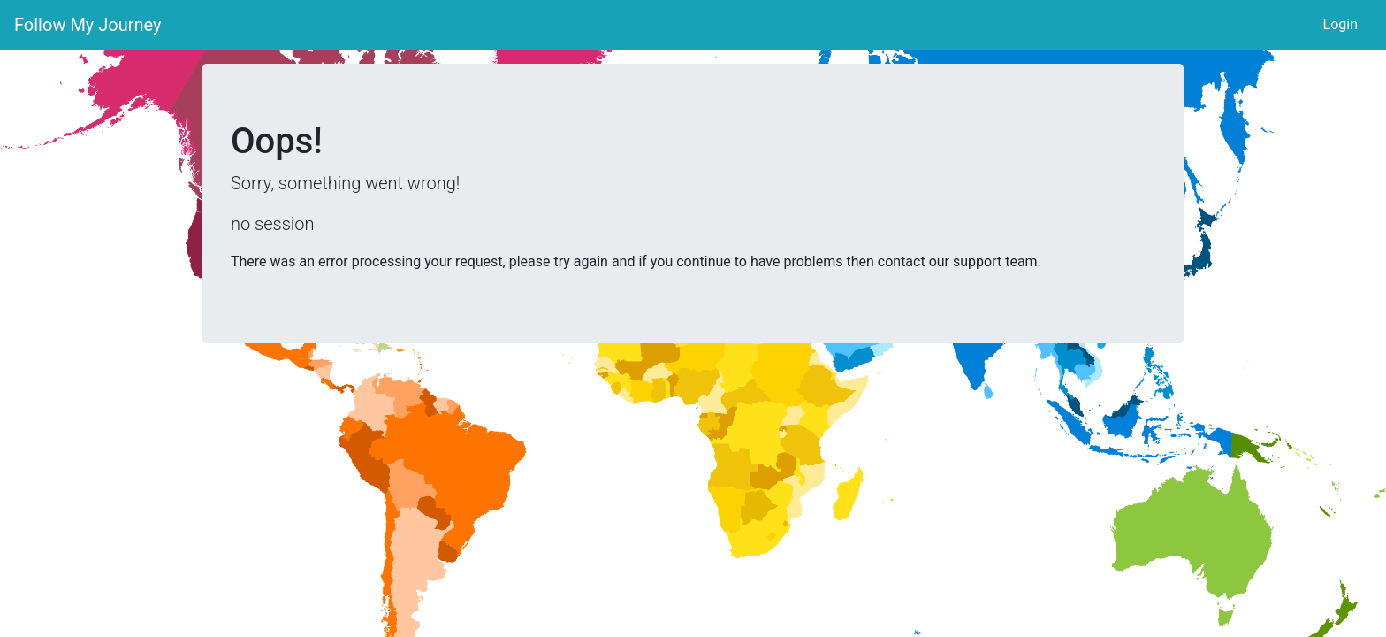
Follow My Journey (88, 24)
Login (1340, 24)
